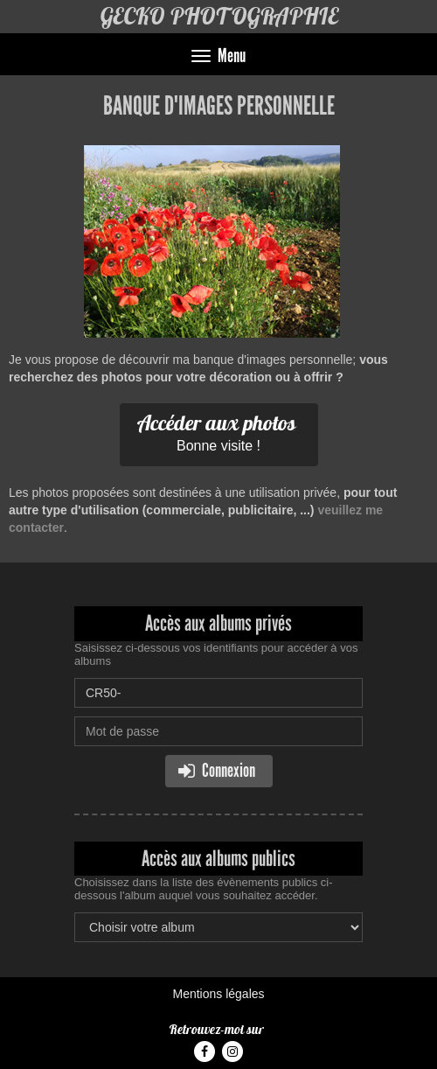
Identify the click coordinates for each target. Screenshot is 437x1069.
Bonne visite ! (216, 431)
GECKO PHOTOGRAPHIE (219, 16)
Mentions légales (218, 994)
